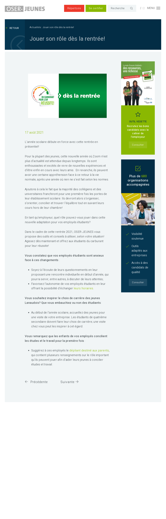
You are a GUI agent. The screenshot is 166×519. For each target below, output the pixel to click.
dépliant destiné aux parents (89, 355)
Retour (12, 28)
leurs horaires (83, 293)
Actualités (35, 27)
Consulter (138, 149)
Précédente (36, 386)
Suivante (70, 386)
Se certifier (96, 8)
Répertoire (74, 8)
